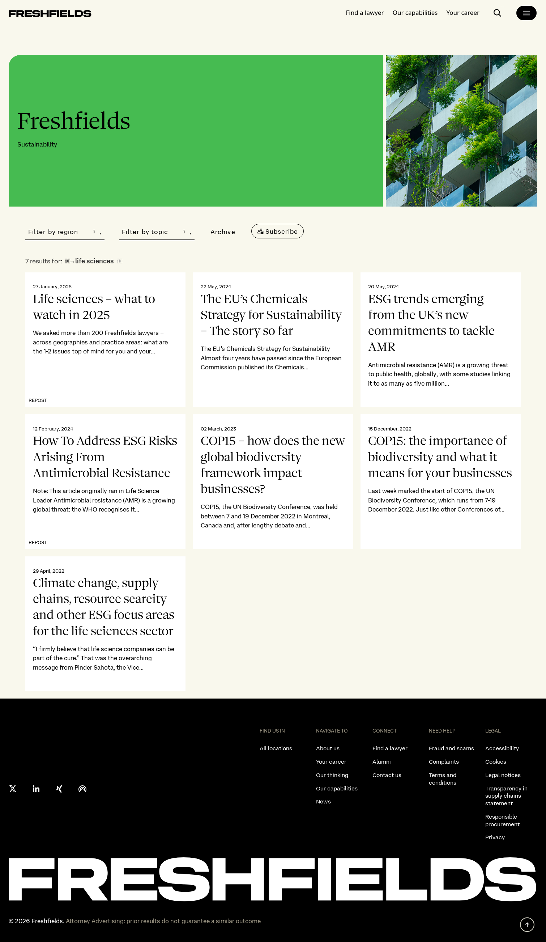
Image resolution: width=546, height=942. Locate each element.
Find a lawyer (365, 12)
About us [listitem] (328, 748)
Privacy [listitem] (495, 837)
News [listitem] (323, 801)
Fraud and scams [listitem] (451, 748)
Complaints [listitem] (444, 761)
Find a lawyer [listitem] (390, 748)
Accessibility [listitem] (502, 748)
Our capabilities (415, 12)
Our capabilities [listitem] (337, 788)
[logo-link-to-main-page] (50, 15)
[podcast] (82, 788)
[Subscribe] (277, 231)
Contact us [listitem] (386, 775)
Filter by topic (157, 232)
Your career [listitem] (331, 761)
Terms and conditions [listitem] (442, 779)
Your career (462, 12)
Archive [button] (222, 232)
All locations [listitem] (276, 748)
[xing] (59, 788)
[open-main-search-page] (497, 13)
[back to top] (527, 924)
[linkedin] (36, 788)
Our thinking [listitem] (332, 775)
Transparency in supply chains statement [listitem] (506, 796)
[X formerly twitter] (13, 788)
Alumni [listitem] (381, 761)
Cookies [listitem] (495, 761)
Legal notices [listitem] (503, 775)
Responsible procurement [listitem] (502, 820)
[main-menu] (526, 13)
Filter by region (65, 232)
